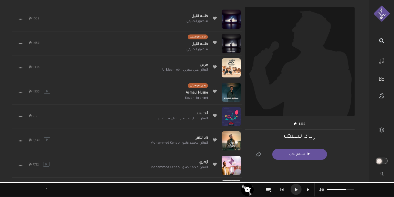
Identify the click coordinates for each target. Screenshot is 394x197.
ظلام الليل (200, 16)
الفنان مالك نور (168, 119)
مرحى (204, 65)
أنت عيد (202, 114)
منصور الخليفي (197, 21)
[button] (20, 19)
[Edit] (259, 154)
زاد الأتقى (201, 138)
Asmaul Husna (197, 93)
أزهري (203, 162)
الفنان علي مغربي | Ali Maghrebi (185, 70)
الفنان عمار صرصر (194, 119)
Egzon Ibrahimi (196, 98)
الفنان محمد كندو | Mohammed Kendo (179, 143)
